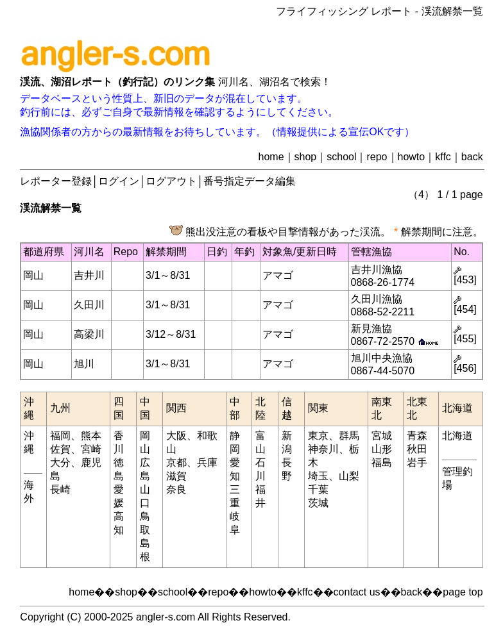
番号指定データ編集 (249, 181)
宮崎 (91, 449)
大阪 (176, 435)
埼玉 (318, 475)
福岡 (60, 435)
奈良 (176, 489)
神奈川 (323, 449)
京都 (176, 462)
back (472, 156)
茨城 (318, 502)
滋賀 (176, 475)
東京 (318, 435)
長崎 (60, 489)
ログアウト (171, 181)
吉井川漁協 (376, 269)
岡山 (33, 275)
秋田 (417, 449)
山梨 (349, 475)
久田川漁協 (376, 299)
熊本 (91, 435)
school (341, 156)
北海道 (457, 435)
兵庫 (207, 462)
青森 (417, 435)
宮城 (381, 435)
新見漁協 (371, 328)
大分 (60, 462)
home (271, 156)
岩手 (417, 462)
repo (376, 156)
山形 (381, 449)
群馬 (349, 435)
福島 (381, 462)
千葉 (318, 489)
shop (305, 156)
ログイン (118, 181)
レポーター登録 (56, 181)
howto (411, 156)
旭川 (84, 363)
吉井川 (89, 275)
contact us (357, 592)
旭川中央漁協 (382, 358)
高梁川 (89, 334)
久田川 (89, 304)
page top (462, 592)
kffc (443, 156)
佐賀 (60, 449)
